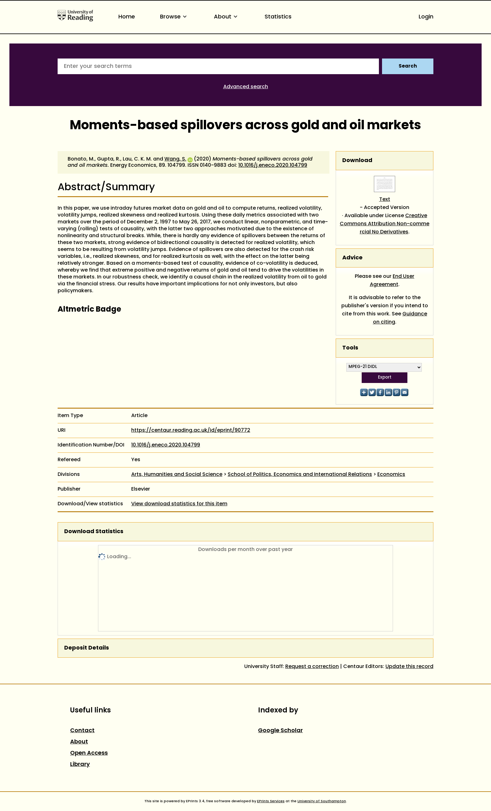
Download (357, 161)
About (227, 17)
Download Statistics (93, 532)
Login (426, 17)
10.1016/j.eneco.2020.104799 (272, 165)
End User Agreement (392, 281)
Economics (391, 475)
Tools (350, 348)
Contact (82, 731)
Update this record (409, 667)
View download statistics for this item (179, 504)
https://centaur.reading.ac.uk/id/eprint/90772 (190, 430)
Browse (174, 17)
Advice (352, 258)
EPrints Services (271, 801)
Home (126, 17)
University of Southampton (321, 801)
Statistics (278, 17)
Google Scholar (280, 731)
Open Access (89, 753)
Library (80, 764)
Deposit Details (86, 648)
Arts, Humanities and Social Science (176, 475)
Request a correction (312, 667)
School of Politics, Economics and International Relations (300, 475)
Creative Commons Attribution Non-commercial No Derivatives (384, 224)
